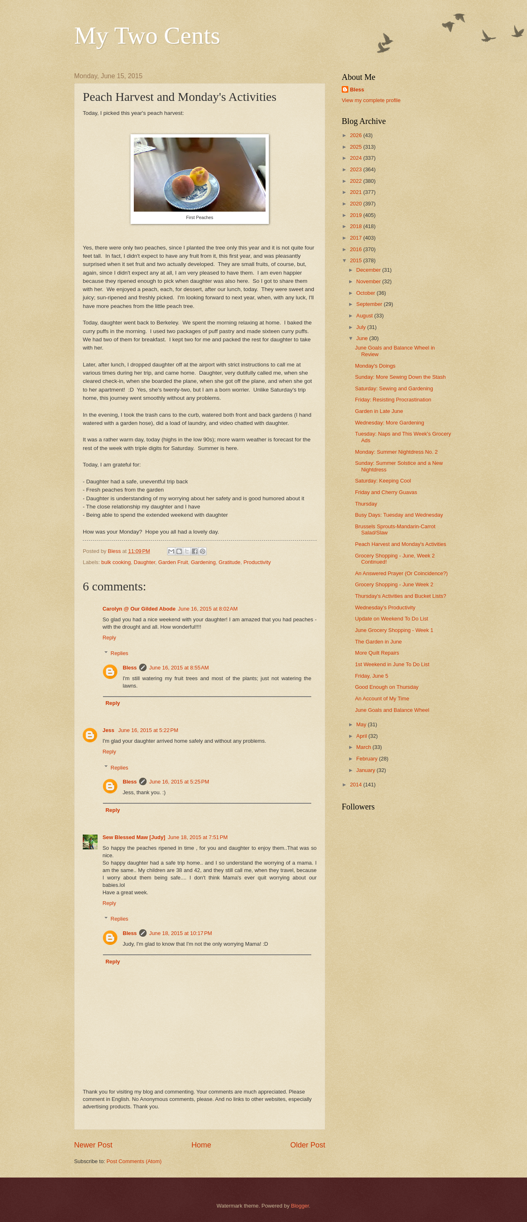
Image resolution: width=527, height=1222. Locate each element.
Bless (130, 668)
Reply (109, 637)
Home (201, 1145)
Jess (109, 730)
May (362, 724)
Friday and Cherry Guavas (386, 492)
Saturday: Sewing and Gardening (394, 388)
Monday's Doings (375, 366)
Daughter (144, 562)
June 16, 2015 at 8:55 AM (179, 668)
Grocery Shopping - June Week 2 (394, 584)
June (362, 338)
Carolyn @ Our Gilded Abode (139, 609)
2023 (356, 169)
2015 (356, 260)
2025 (356, 147)
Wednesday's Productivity (385, 607)
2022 (356, 181)
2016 (356, 249)
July (361, 327)
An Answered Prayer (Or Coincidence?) (401, 573)
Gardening (203, 562)
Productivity (257, 562)
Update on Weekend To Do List (391, 619)
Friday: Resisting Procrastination (393, 399)
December (369, 270)
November (369, 281)
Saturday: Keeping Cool (383, 481)
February (367, 759)
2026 (356, 135)
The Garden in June (378, 642)
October (366, 293)
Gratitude (229, 562)
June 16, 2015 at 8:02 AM (208, 609)
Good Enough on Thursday (386, 687)
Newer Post (93, 1145)
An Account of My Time (382, 698)
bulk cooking (116, 562)
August (365, 315)
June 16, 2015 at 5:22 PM (148, 730)
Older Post (307, 1145)
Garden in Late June (379, 411)
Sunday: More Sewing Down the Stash (400, 377)
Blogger (300, 1206)
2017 (356, 238)
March (364, 747)
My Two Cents (147, 35)
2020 (356, 204)
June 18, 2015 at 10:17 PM (180, 933)
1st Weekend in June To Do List (392, 664)
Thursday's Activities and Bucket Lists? (400, 596)
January (366, 770)
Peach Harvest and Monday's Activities (400, 544)
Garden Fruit (173, 562)
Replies (119, 653)
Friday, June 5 (371, 676)
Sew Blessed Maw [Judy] (134, 837)
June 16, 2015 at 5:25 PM (179, 782)
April (362, 736)
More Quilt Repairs (377, 653)
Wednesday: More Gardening (389, 423)
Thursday (366, 504)
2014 (356, 784)
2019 (356, 215)
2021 (356, 192)
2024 (356, 158)
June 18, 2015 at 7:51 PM (198, 837)
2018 (356, 226)
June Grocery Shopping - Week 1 (394, 630)
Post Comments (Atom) (134, 1161)
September (370, 304)
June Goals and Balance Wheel (392, 710)
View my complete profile (371, 100)
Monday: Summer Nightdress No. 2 (396, 452)
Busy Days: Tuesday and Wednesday (399, 515)
